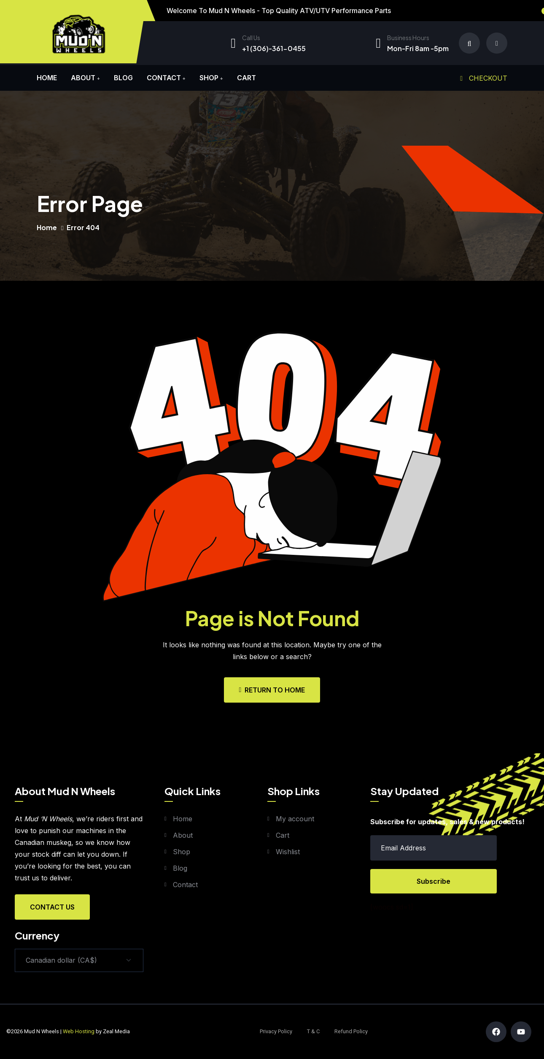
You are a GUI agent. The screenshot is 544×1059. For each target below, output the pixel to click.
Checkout (483, 78)
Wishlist (288, 851)
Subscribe (433, 881)
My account (295, 819)
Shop (208, 77)
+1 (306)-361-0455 (274, 48)
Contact (164, 77)
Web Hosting (78, 1031)
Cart (246, 77)
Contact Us (52, 907)
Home (47, 77)
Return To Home (272, 690)
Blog (123, 77)
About (83, 77)
